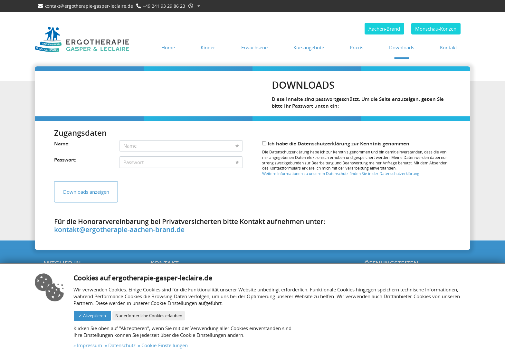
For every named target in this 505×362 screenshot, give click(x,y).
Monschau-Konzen (435, 28)
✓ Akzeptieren (92, 315)
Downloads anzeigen (86, 192)
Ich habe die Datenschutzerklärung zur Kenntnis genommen (335, 143)
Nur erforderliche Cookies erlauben (148, 315)
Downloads (401, 47)
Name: (62, 143)
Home (168, 47)
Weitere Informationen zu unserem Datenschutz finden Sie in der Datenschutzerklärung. (341, 173)
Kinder (208, 47)
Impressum (89, 345)
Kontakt (448, 47)
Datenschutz (122, 345)
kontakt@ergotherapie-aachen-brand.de (119, 229)
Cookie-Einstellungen (164, 345)
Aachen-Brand (384, 28)
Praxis (356, 47)
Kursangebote (308, 47)
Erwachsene (254, 47)
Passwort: (65, 159)
